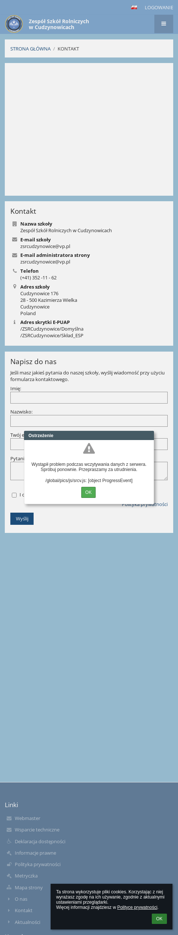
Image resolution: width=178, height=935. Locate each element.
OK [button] (159, 918)
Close (148, 436)
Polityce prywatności (137, 907)
